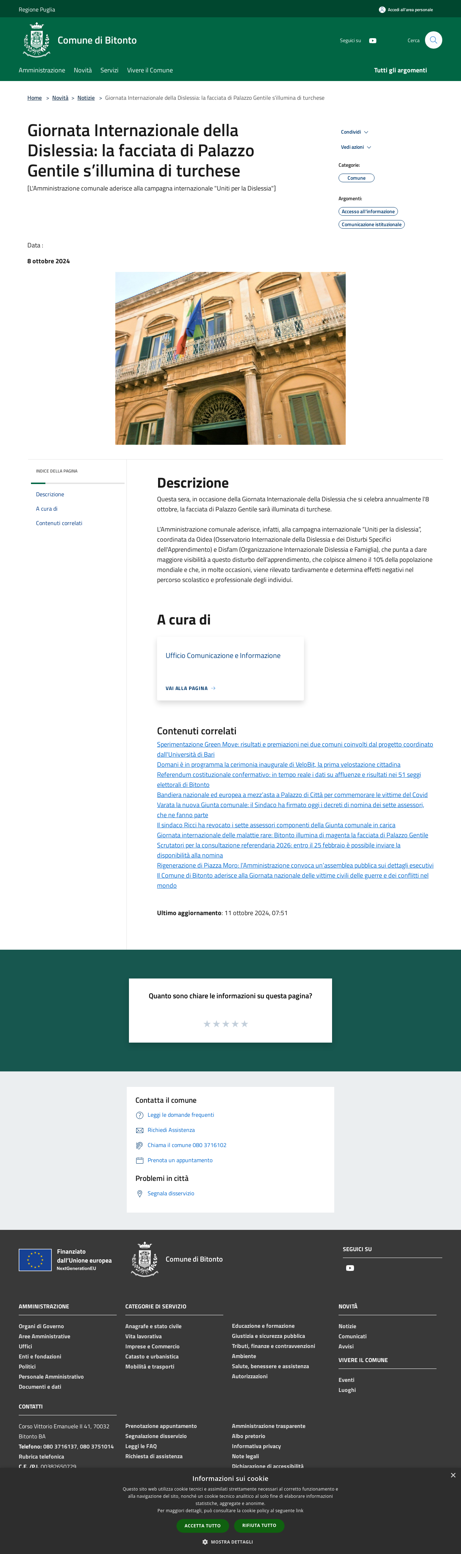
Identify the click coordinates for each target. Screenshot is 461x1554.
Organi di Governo (41, 1326)
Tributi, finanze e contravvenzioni (273, 1346)
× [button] (453, 1475)
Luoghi (347, 1389)
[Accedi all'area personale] (406, 9)
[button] (230, 1541)
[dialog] (230, 1511)
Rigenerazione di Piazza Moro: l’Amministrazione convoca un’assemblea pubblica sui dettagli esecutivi (295, 865)
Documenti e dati (40, 1386)
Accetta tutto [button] (203, 1526)
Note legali (245, 1456)
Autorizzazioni (250, 1376)
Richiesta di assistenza (154, 1456)
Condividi (356, 132)
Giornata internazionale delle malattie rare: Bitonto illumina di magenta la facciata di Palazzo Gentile (292, 835)
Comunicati (353, 1336)
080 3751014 (97, 1446)
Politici (27, 1366)
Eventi (346, 1379)
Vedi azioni (357, 147)
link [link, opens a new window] (300, 1511)
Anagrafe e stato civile (153, 1326)
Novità (60, 97)
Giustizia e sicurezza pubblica (268, 1335)
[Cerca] (433, 40)
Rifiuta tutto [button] (259, 1525)
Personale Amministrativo (51, 1376)
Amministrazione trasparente (268, 1425)
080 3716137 (60, 1446)
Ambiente (244, 1356)
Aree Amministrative (44, 1336)
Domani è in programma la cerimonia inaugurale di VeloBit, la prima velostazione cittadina (278, 764)
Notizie (86, 97)
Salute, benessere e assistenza (270, 1366)
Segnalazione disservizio (156, 1436)
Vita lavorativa (143, 1336)
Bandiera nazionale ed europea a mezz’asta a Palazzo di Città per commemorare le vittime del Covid (292, 795)
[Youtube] (369, 40)
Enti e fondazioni (40, 1356)
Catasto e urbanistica (152, 1356)
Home (34, 97)
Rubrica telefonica (41, 1456)
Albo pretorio (248, 1436)
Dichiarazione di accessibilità (268, 1466)
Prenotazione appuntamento (161, 1425)
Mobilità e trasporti (149, 1366)
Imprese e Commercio (152, 1346)
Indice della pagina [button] (56, 470)
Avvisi (346, 1346)
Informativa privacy (256, 1446)
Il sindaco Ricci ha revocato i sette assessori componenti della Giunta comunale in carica (276, 825)
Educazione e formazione (263, 1325)
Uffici (25, 1346)
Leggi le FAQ (141, 1446)
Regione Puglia (37, 9)
